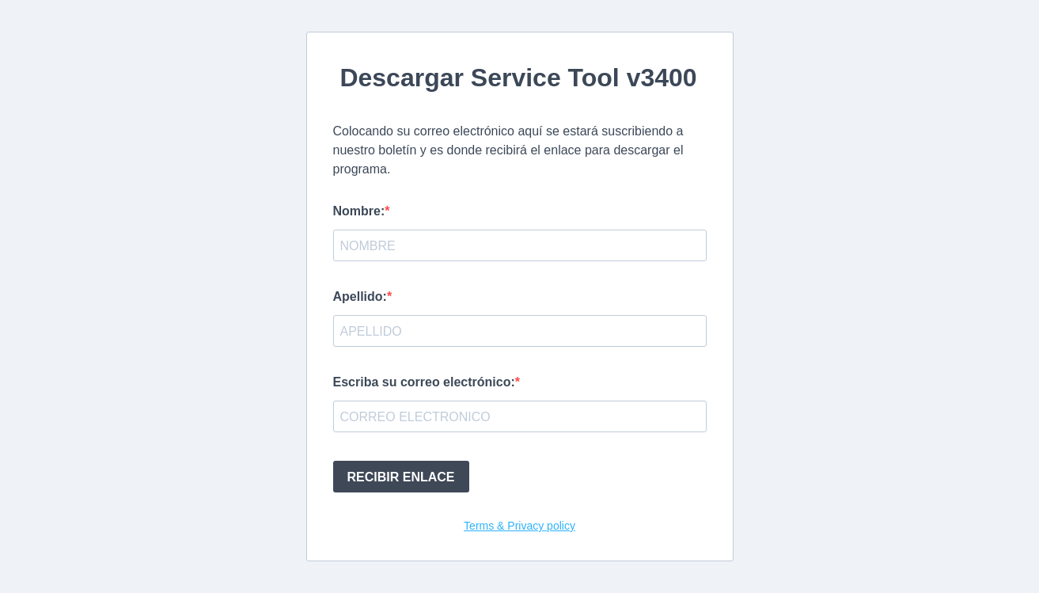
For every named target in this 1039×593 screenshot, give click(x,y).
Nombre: (359, 211)
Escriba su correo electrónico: (424, 382)
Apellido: (360, 296)
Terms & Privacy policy (519, 525)
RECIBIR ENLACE (401, 477)
